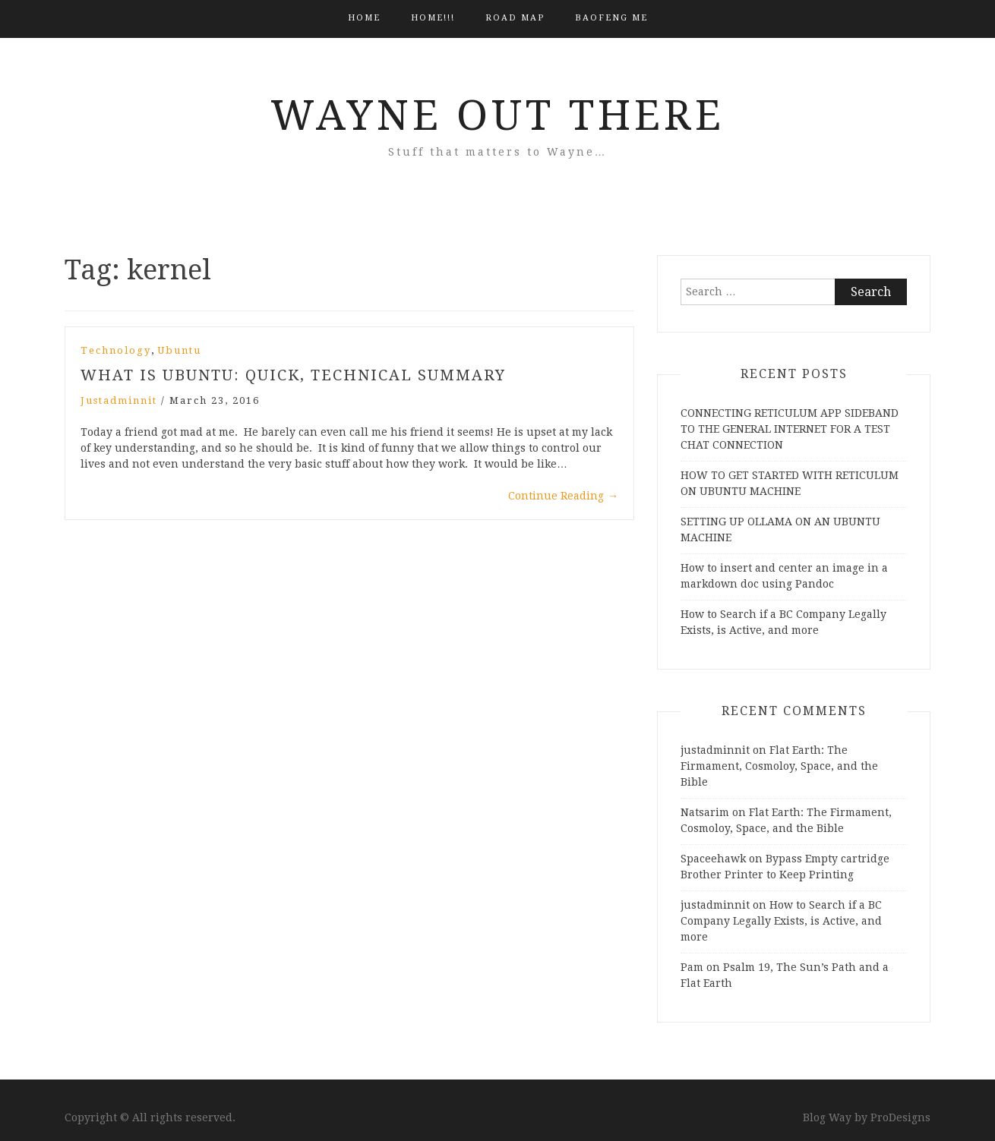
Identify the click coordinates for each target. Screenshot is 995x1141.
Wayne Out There (497, 115)
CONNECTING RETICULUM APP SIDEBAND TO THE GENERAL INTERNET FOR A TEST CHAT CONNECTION (790, 429)
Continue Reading (563, 496)
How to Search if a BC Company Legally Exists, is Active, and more (781, 921)
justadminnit (119, 400)
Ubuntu (179, 350)
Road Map (515, 18)
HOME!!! (433, 18)
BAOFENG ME (611, 18)
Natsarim (705, 812)
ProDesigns (900, 1117)
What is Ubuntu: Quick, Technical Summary (293, 375)
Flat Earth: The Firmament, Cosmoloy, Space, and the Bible (779, 766)
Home (364, 18)
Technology (116, 350)
